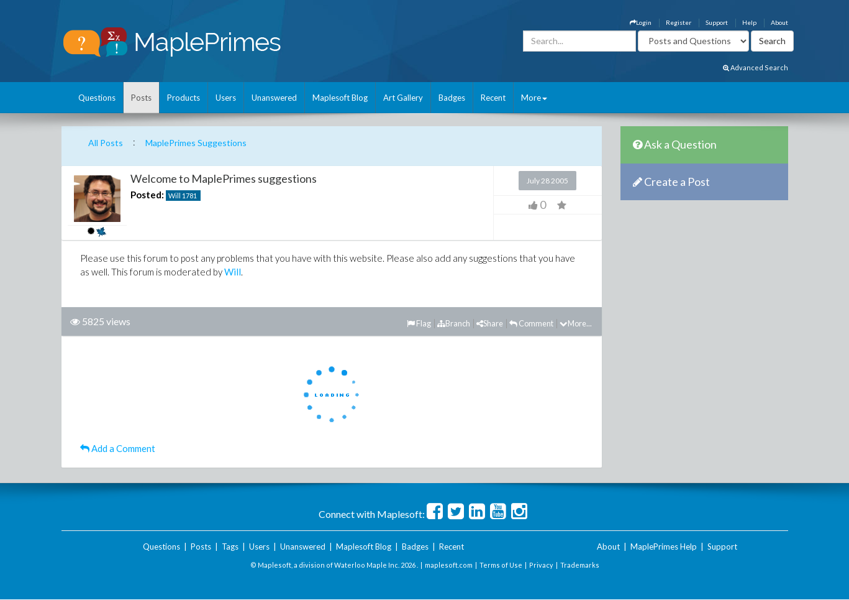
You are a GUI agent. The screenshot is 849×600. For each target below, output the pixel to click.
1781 (189, 196)
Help (749, 22)
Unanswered (274, 98)
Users (226, 98)
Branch (453, 323)
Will (174, 196)
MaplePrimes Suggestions (196, 142)
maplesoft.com (449, 565)
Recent (493, 98)
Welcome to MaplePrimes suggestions (223, 178)
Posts (141, 98)
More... (576, 323)
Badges (451, 98)
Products (183, 98)
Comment (531, 323)
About (779, 22)
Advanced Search (755, 67)
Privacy (541, 565)
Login (641, 22)
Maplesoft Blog (340, 98)
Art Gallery (403, 98)
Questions (97, 98)
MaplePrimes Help (663, 547)
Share (489, 323)
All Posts (105, 142)
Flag (419, 323)
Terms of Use (500, 565)
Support (717, 22)
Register (678, 22)
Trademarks (579, 565)
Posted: (147, 194)
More (534, 98)
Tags (230, 547)
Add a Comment (117, 448)
